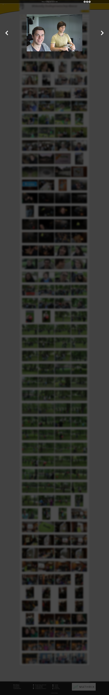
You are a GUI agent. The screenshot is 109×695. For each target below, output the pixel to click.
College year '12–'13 (50, 1)
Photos (43, 1)
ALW (56, 1)
